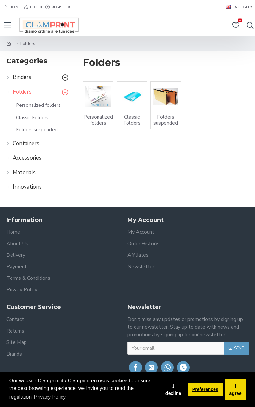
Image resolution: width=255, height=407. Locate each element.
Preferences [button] (205, 389)
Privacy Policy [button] (50, 397)
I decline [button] (173, 389)
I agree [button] (235, 389)
